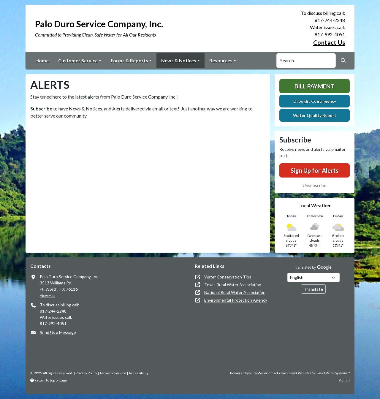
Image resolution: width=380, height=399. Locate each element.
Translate (313, 289)
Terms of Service (112, 373)
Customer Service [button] (78, 60)
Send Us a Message (58, 332)
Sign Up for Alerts (314, 170)
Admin (344, 380)
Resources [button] (220, 60)
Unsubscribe (314, 185)
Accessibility (138, 373)
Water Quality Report (314, 115)
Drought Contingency (314, 101)
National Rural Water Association (234, 292)
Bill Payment (314, 86)
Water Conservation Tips (227, 276)
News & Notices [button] (178, 60)
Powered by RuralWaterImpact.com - (290, 373)
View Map (47, 295)
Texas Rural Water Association (232, 284)
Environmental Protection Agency (235, 300)
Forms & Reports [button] (129, 60)
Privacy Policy (86, 373)
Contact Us (329, 42)
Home (42, 60)
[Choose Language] (313, 277)
